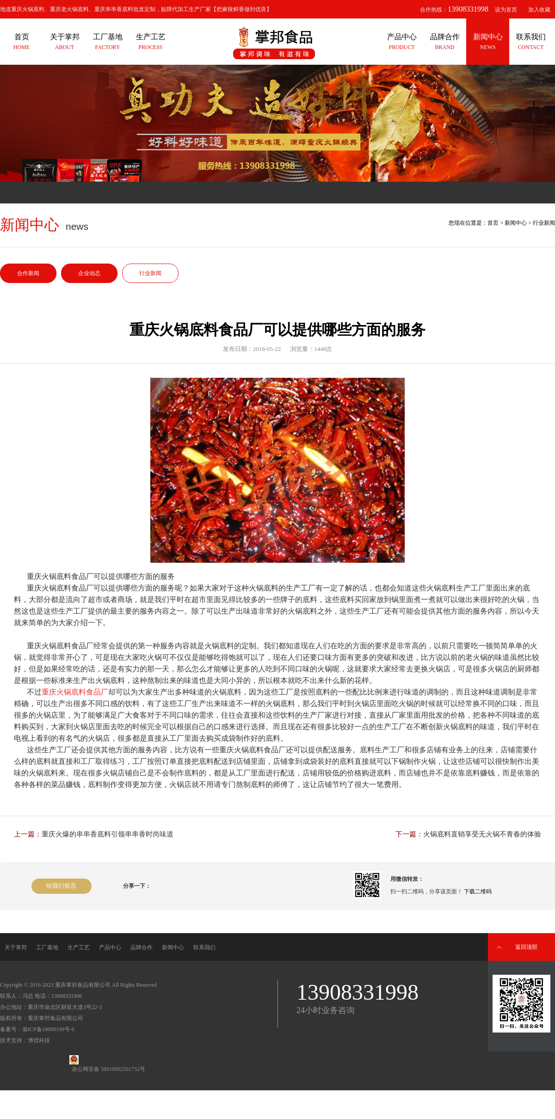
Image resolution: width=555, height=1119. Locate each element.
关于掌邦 (16, 947)
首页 (493, 223)
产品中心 (110, 947)
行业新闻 (150, 273)
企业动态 (89, 273)
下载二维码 (478, 891)
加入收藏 (539, 9)
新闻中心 (516, 223)
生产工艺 (79, 947)
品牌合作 (141, 947)
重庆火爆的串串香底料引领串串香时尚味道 (107, 834)
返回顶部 (526, 947)
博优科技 (39, 1040)
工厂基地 (47, 947)
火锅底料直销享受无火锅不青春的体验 (482, 834)
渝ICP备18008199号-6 (48, 1029)
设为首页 (506, 9)
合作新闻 (28, 273)
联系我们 (204, 947)
